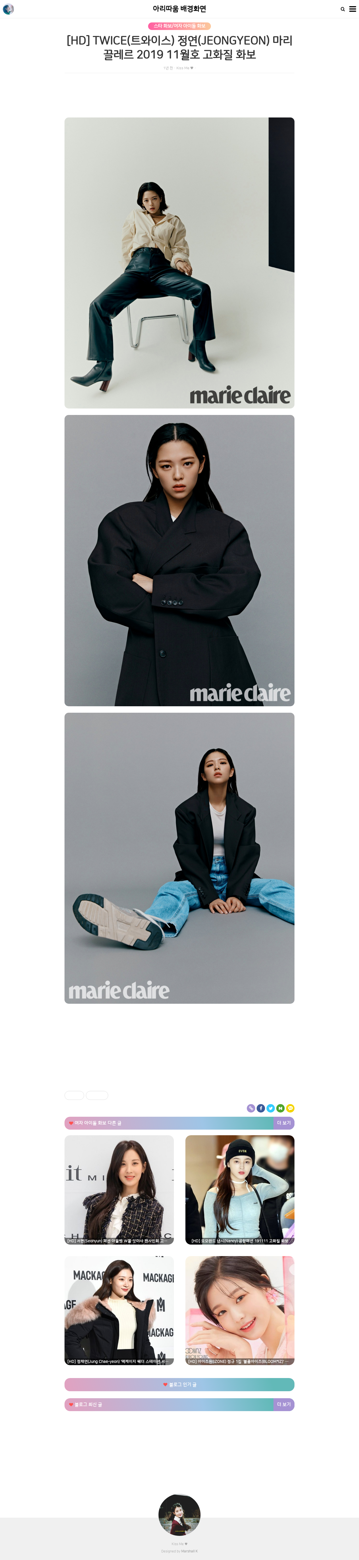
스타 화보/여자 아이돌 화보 (179, 26)
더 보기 (284, 1123)
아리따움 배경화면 (179, 9)
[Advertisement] (179, 1049)
